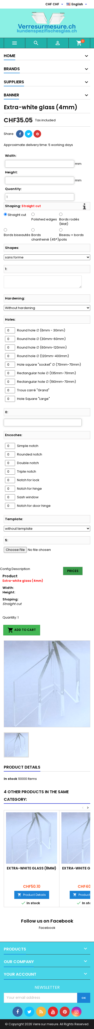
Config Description (15, 568)
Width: (10, 156)
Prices (72, 571)
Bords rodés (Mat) (69, 221)
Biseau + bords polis (71, 237)
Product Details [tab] (22, 767)
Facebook (47, 927)
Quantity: (13, 189)
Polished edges (44, 219)
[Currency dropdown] (54, 4)
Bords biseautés (17, 235)
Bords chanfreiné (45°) (45, 237)
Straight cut (17, 215)
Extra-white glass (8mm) (31, 868)
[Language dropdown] (77, 4)
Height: (11, 172)
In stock (10, 779)
